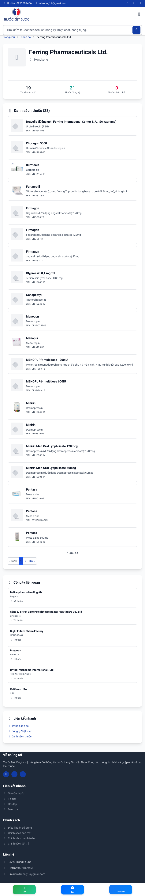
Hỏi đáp (10, 804)
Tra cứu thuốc (13, 793)
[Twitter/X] (140, 3)
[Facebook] (127, 3)
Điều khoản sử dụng (17, 827)
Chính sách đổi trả (16, 843)
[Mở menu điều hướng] (139, 14)
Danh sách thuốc (20, 736)
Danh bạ (26, 37)
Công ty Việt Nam (20, 731)
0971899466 (25, 867)
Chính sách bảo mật (17, 832)
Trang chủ (9, 37)
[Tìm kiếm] (136, 30)
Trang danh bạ (18, 725)
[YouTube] (134, 3)
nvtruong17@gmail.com (30, 873)
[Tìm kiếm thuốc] (72, 30)
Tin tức (9, 798)
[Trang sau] (32, 561)
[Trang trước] (13, 561)
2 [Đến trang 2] (25, 561)
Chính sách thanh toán (19, 838)
